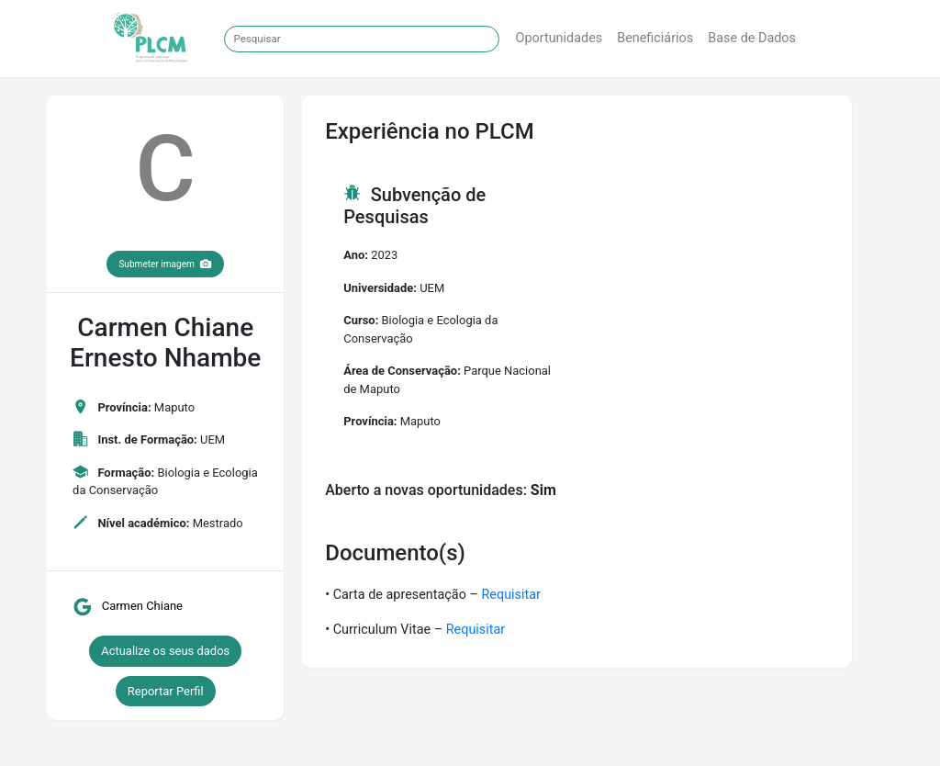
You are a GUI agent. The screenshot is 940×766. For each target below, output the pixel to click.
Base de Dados (752, 38)
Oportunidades (559, 38)
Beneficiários (655, 38)
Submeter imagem (165, 263)
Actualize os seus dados (165, 651)
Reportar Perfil (166, 691)
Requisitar (510, 595)
